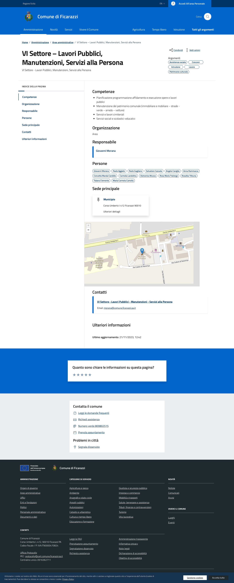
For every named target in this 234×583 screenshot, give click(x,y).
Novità (54, 30)
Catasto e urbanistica (80, 512)
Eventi (171, 522)
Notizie (171, 488)
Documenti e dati (28, 517)
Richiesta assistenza (80, 553)
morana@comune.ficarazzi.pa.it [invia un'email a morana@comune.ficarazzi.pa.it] (120, 308)
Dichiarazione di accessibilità (133, 553)
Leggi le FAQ (76, 539)
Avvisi (171, 497)
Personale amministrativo (33, 512)
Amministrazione (33, 30)
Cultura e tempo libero (81, 517)
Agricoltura (138, 30)
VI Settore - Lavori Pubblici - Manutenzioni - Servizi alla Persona (134, 302)
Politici (23, 507)
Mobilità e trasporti (128, 497)
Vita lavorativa (126, 517)
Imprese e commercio (129, 493)
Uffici (22, 497)
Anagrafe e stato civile (81, 497)
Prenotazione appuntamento (84, 543)
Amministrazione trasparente (133, 539)
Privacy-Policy (68, 579)
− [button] (88, 230)
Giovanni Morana (106, 151)
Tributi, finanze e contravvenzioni (135, 507)
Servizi (68, 30)
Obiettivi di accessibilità (130, 558)
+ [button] (88, 225)
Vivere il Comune (88, 30)
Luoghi (171, 517)
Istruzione (179, 30)
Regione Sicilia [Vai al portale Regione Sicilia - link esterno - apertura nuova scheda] (29, 3)
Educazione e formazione (82, 521)
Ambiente (74, 493)
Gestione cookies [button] (195, 577)
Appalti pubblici (77, 502)
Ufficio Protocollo (28, 552)
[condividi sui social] (175, 50)
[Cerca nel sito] (207, 16)
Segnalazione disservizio (81, 548)
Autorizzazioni (76, 507)
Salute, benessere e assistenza (134, 502)
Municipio (109, 199)
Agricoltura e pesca (79, 488)
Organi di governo (29, 488)
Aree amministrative (30, 493)
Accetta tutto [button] (218, 577)
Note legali (124, 548)
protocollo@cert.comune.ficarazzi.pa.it (44, 556)
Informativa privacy (128, 543)
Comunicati (173, 493)
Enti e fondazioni (28, 502)
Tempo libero (159, 30)
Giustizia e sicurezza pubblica (133, 488)
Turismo (122, 512)
